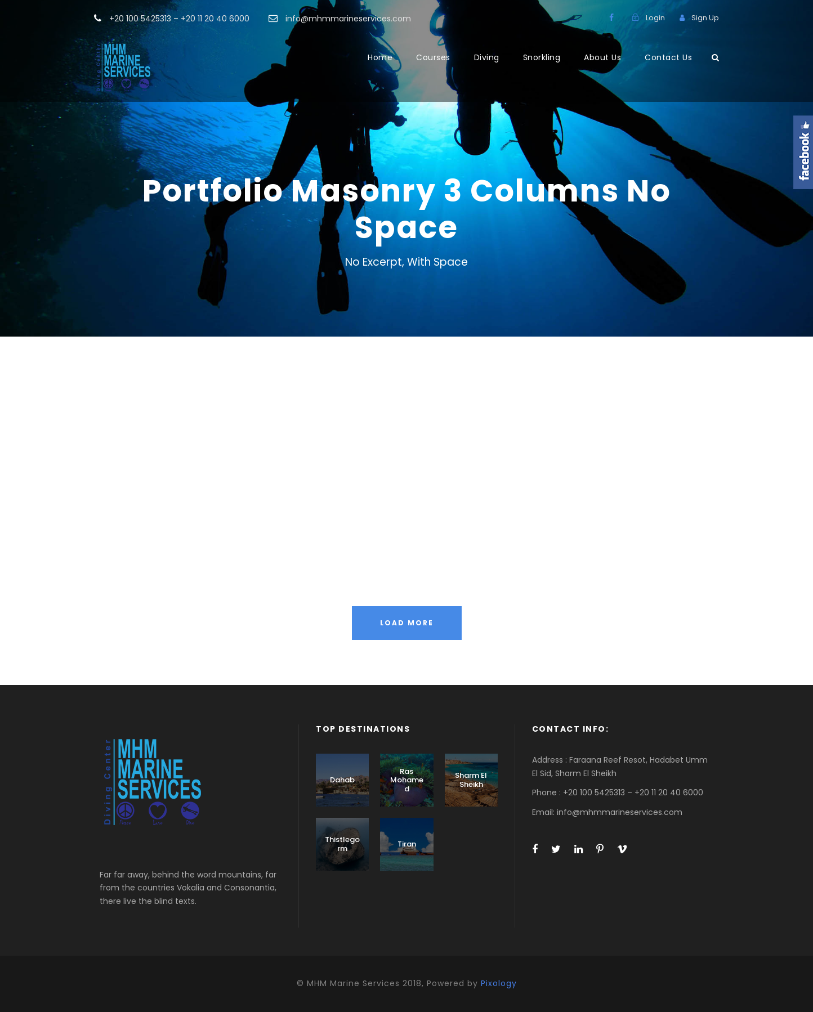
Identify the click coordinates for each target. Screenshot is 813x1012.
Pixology (499, 983)
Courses (433, 57)
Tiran (406, 844)
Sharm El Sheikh (471, 780)
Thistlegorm (342, 844)
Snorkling (542, 57)
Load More (407, 623)
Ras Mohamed (406, 780)
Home (380, 57)
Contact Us (668, 57)
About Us (602, 57)
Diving (486, 57)
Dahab (342, 779)
